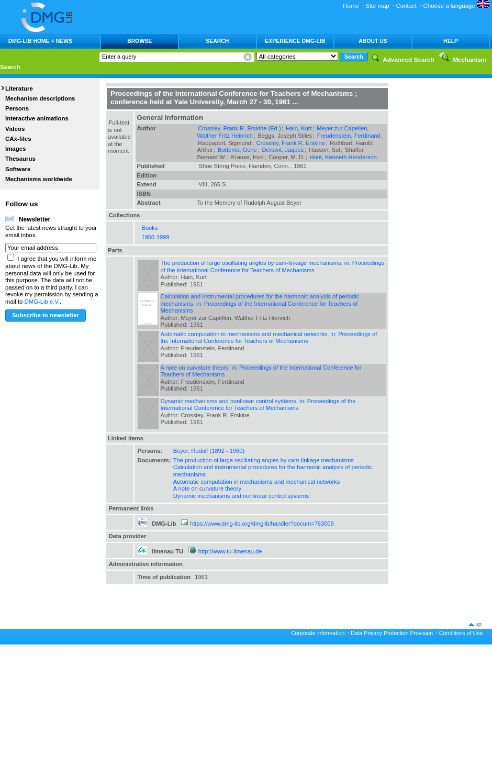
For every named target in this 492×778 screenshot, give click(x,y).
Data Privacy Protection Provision (392, 633)
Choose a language (456, 6)
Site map (377, 6)
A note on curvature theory (207, 488)
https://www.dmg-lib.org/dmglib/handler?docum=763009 (262, 523)
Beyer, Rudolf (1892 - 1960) (208, 451)
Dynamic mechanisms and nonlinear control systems (241, 496)
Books (150, 228)
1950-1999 (156, 237)
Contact (406, 6)
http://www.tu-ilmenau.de (230, 551)
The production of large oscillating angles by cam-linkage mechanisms (263, 460)
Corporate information (317, 633)
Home (351, 6)
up (478, 624)
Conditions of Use (461, 633)
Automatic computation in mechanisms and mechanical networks (256, 482)
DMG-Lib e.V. (42, 301)
